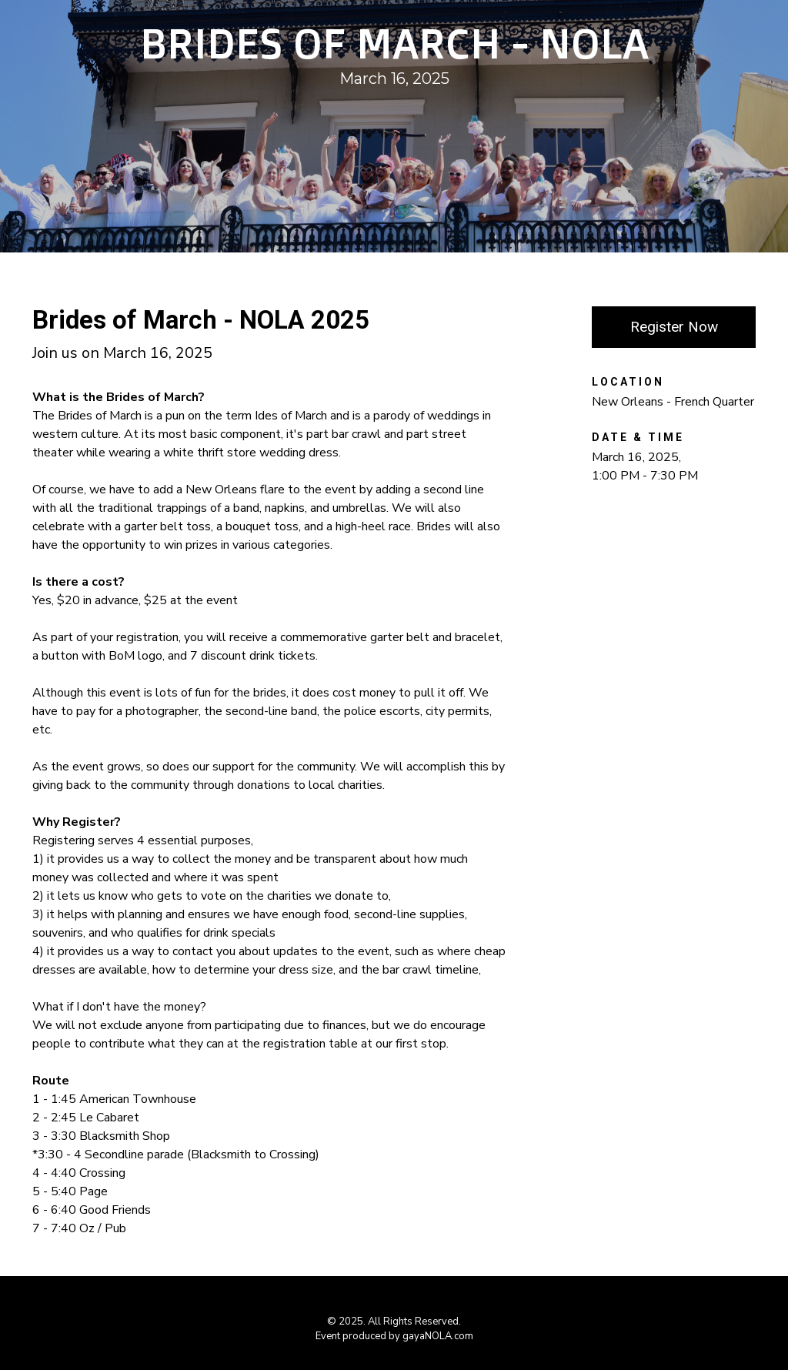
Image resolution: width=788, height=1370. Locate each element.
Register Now (674, 327)
